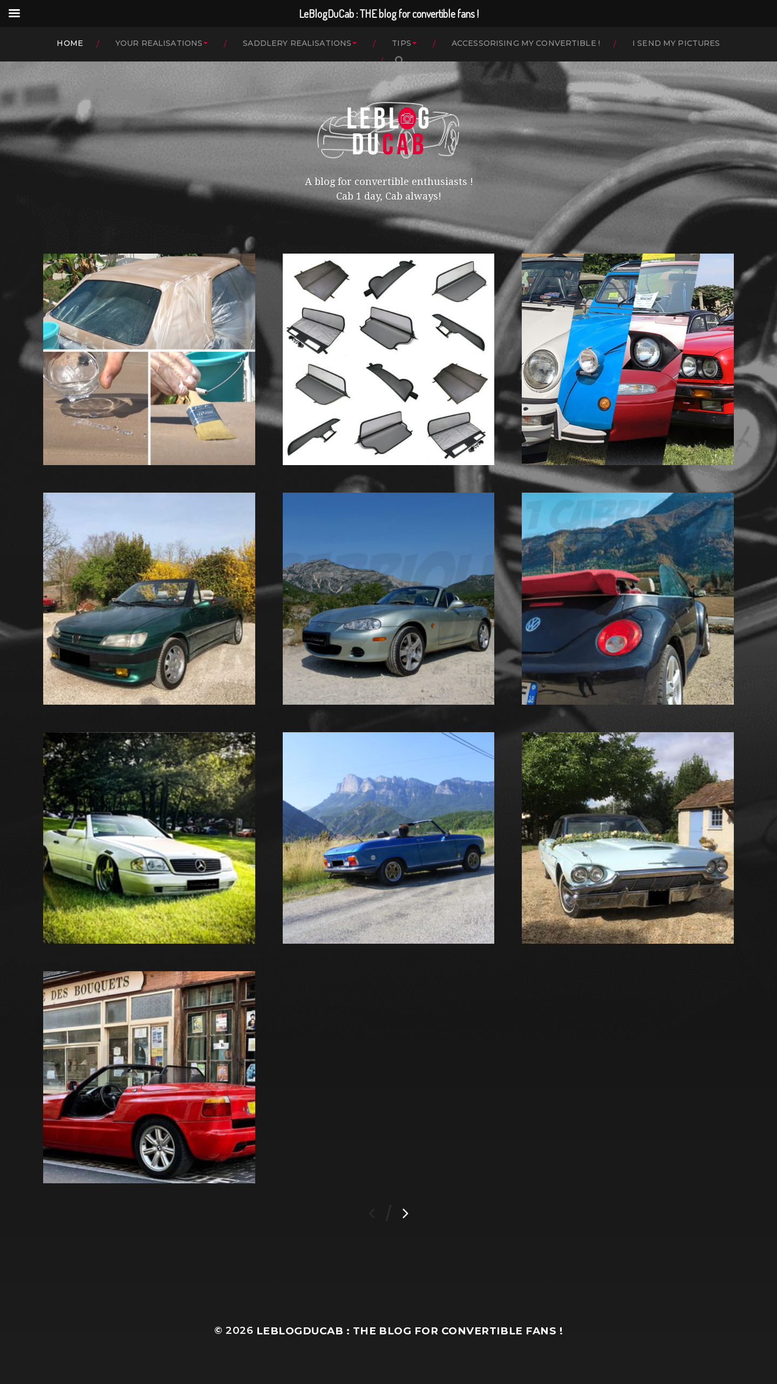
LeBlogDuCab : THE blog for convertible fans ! (409, 1331)
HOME (70, 43)
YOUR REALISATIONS (158, 43)
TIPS (401, 43)
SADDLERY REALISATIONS (297, 43)
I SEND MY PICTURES (676, 43)
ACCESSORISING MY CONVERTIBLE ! (526, 43)
